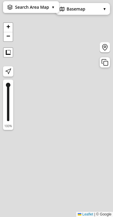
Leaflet (85, 214)
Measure (8, 52)
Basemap (82, 9)
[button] (8, 27)
